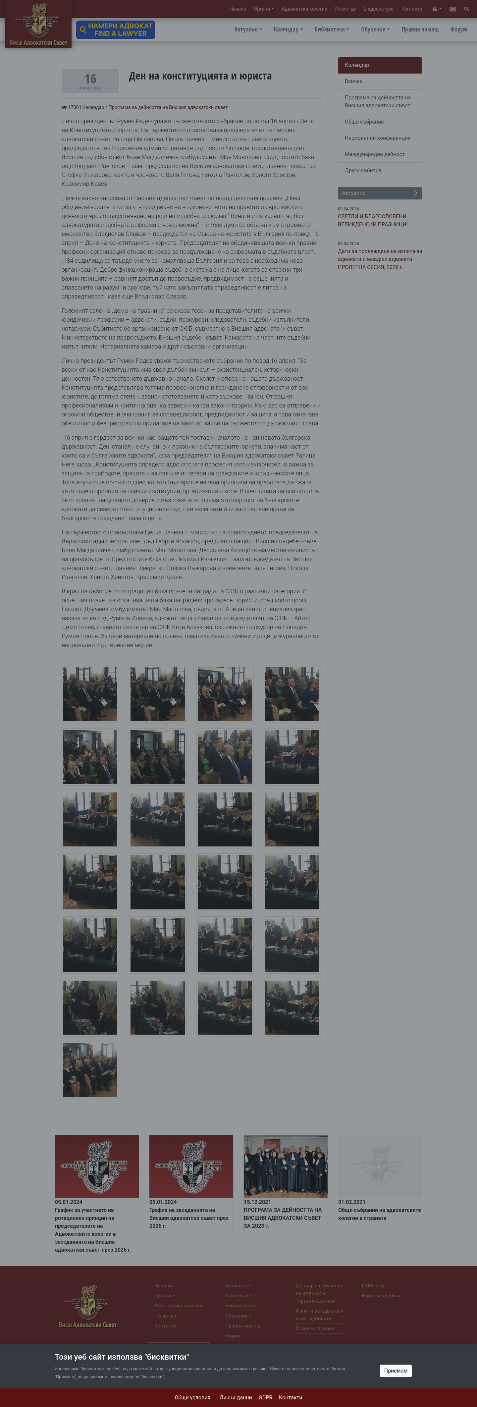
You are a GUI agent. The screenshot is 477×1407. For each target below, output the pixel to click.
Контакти (290, 1397)
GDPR (265, 1397)
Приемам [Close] (396, 1371)
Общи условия (193, 1397)
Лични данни (236, 1397)
